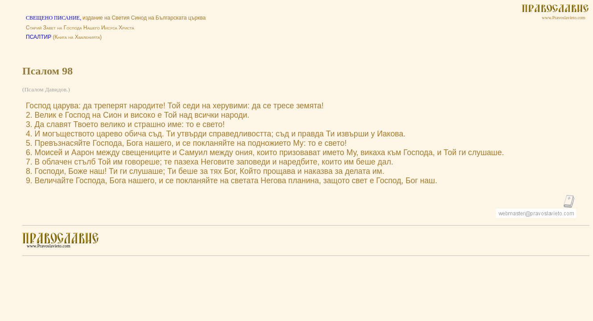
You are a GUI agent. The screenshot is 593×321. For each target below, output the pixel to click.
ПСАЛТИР (38, 37)
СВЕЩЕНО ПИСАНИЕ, (54, 18)
